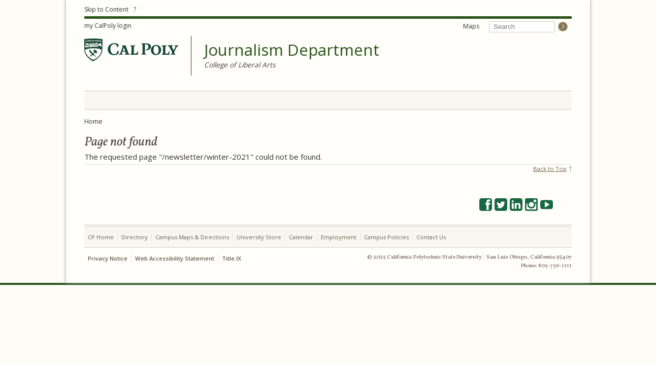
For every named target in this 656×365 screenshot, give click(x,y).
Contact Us (431, 237)
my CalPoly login (108, 25)
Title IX (231, 258)
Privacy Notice (107, 258)
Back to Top (550, 168)
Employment (338, 237)
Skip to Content (106, 9)
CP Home (101, 237)
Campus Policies (386, 237)
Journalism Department (291, 50)
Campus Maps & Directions (192, 237)
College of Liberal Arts (240, 64)
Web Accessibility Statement (174, 258)
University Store (259, 237)
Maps (471, 26)
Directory (134, 237)
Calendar (301, 237)
